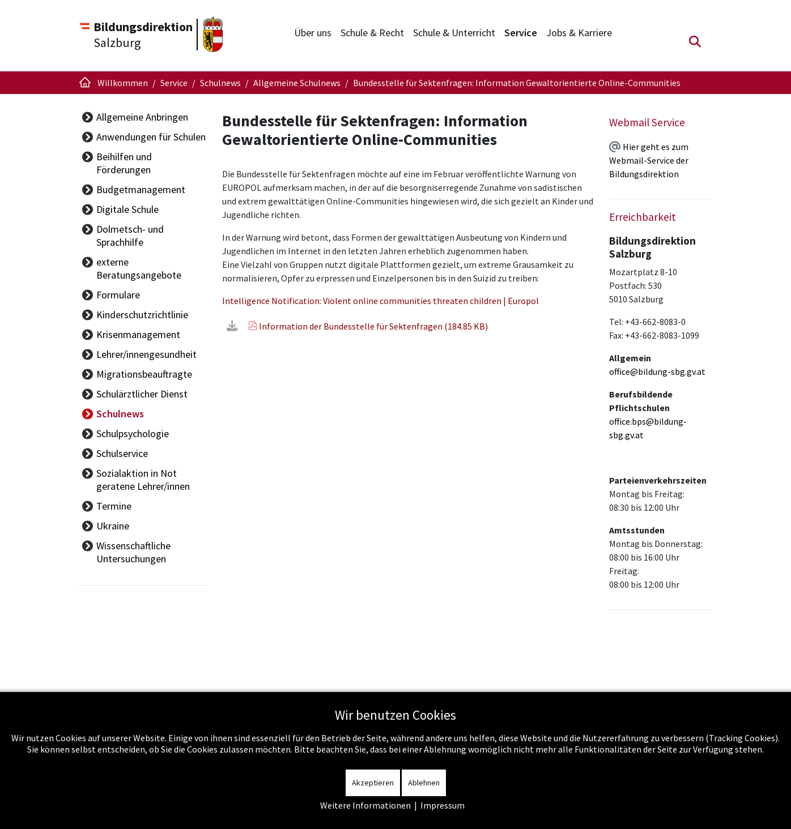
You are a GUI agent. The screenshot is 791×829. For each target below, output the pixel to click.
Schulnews (120, 374)
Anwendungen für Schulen (151, 136)
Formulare (118, 255)
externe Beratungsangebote (156, 235)
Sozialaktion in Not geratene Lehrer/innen (157, 441)
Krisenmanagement (138, 295)
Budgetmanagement (140, 176)
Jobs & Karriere (579, 32)
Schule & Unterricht (454, 32)
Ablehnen (424, 782)
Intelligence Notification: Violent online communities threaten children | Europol (390, 300)
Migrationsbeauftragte (144, 334)
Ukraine (112, 486)
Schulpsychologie (132, 394)
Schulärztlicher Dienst (142, 354)
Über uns (312, 32)
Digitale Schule (127, 196)
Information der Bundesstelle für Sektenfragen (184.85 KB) (376, 326)
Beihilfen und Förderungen (152, 156)
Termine (113, 466)
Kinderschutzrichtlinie (142, 275)
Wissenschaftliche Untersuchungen (133, 513)
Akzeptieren (373, 782)
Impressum (442, 805)
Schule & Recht (372, 32)
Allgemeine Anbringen (142, 116)
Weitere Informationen (365, 805)
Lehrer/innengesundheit (146, 315)
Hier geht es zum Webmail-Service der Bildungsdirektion (648, 160)
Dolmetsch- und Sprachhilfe (154, 216)
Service (520, 32)
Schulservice (122, 414)
